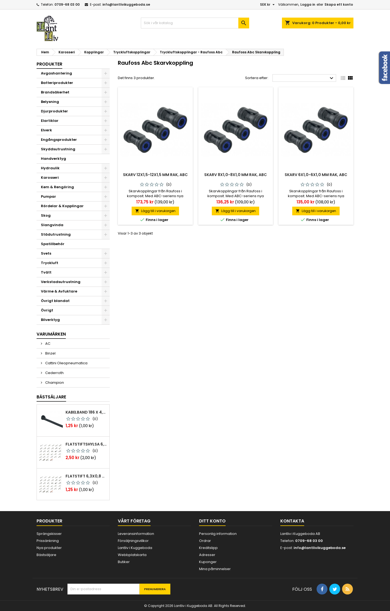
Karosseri (50, 177)
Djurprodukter (54, 111)
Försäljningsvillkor (133, 540)
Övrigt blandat (55, 300)
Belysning (50, 101)
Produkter (49, 64)
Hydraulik (50, 168)
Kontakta (292, 521)
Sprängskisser (49, 533)
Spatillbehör (52, 243)
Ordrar (205, 540)
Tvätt (46, 272)
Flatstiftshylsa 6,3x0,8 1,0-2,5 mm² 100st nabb (86, 444)
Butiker (124, 561)
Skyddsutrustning (58, 149)
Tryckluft (49, 262)
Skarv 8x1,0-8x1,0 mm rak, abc (235, 174)
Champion (54, 382)
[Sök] (195, 23)
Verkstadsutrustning (60, 281)
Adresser (207, 554)
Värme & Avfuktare (59, 291)
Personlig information (218, 533)
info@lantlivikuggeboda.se (126, 4)
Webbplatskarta (132, 554)
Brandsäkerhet (55, 92)
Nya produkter (49, 547)
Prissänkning (48, 540)
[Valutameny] (268, 4)
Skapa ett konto (338, 4)
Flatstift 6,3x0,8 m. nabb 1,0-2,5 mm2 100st (86, 476)
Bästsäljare (51, 397)
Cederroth (54, 372)
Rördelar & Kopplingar (62, 206)
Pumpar (48, 196)
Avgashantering (56, 73)
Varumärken (51, 334)
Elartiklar (49, 120)
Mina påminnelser (215, 568)
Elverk (46, 130)
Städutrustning (56, 234)
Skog (46, 215)
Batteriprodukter (57, 82)
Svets (46, 253)
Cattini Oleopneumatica (65, 363)
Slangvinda (52, 224)
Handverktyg (53, 158)
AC (47, 343)
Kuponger (208, 561)
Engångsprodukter (59, 139)
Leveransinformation (136, 533)
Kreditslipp (208, 547)
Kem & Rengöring (57, 187)
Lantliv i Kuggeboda (135, 547)
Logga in (307, 4)
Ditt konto (212, 521)
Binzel (50, 353)
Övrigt (47, 310)
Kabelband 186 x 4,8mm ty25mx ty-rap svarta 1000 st (86, 412)
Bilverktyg (50, 319)
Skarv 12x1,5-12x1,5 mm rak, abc (155, 174)
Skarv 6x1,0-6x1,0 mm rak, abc (316, 174)
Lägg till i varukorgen (155, 211)
